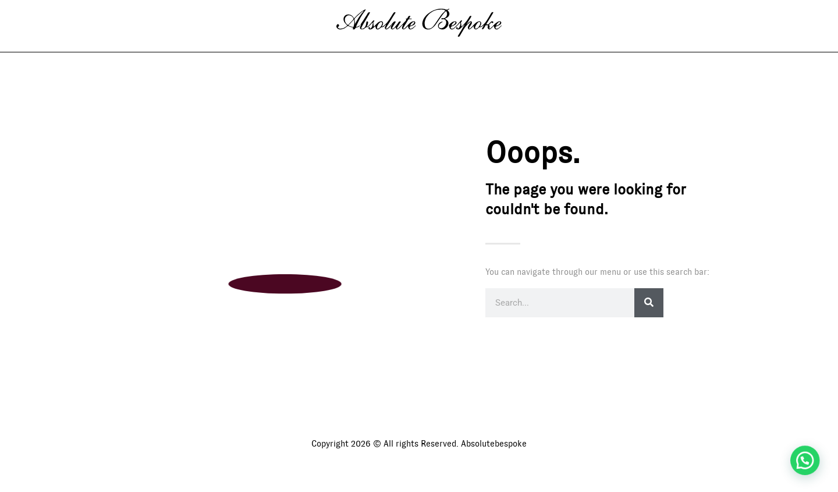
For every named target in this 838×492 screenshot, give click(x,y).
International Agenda (452, 56)
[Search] (648, 316)
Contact (551, 56)
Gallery (286, 56)
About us (352, 56)
